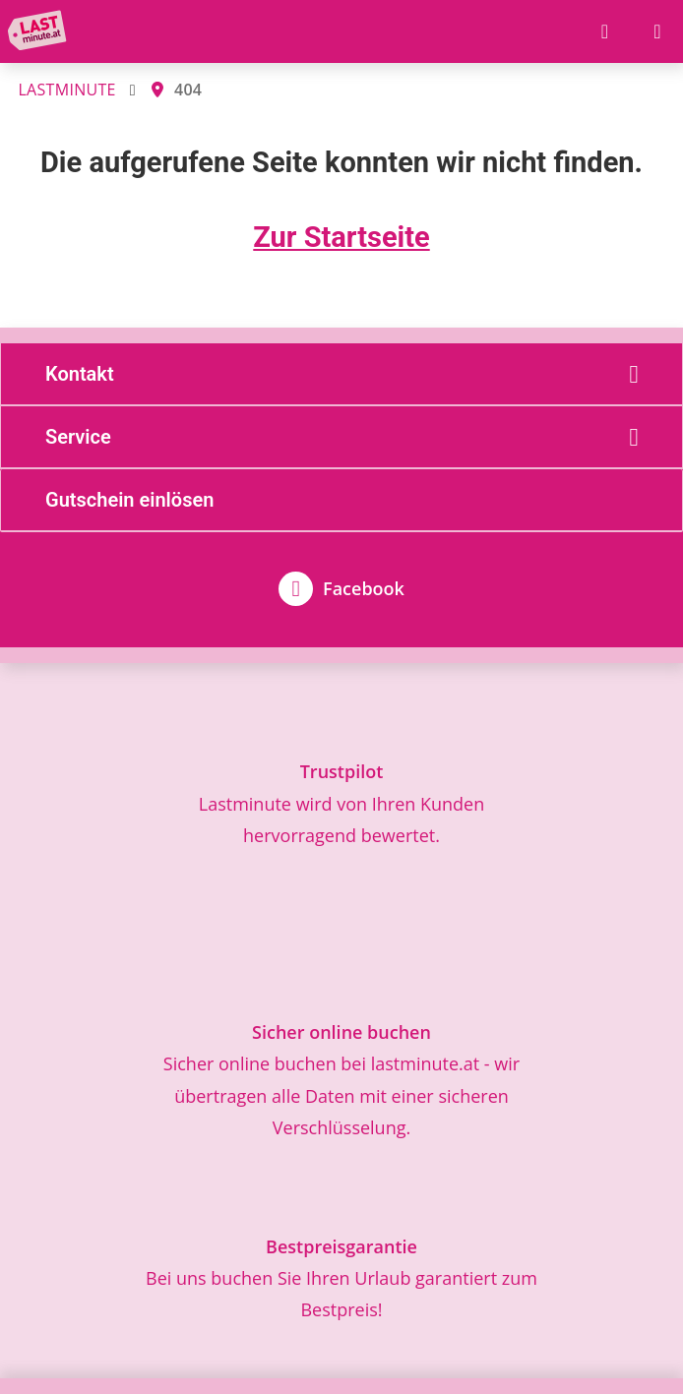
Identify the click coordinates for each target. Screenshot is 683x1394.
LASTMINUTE (66, 89)
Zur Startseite (341, 237)
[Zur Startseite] (41, 31)
